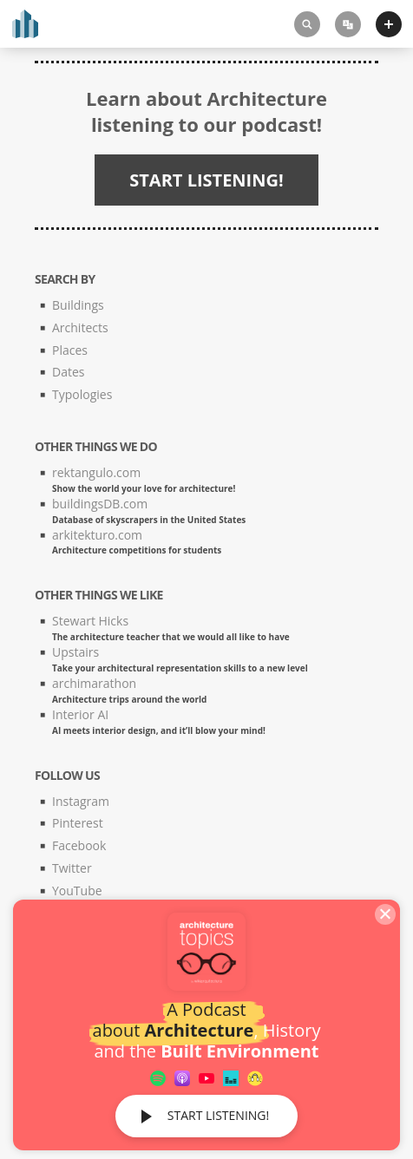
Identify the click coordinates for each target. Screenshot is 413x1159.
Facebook (79, 845)
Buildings (78, 305)
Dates (68, 371)
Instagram (80, 801)
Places (70, 350)
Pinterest (77, 823)
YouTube (77, 890)
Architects (80, 327)
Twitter (72, 868)
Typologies (82, 394)
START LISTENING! (218, 1115)
